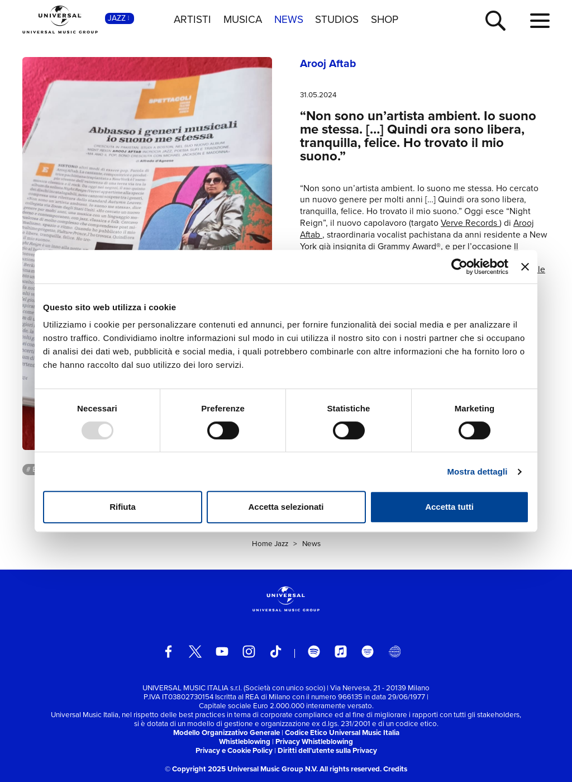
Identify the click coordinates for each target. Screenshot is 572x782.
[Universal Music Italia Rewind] (395, 651)
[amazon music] (368, 651)
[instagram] (249, 651)
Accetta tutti (449, 506)
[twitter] (195, 651)
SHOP (384, 19)
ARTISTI (192, 19)
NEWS (288, 19)
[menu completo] (540, 21)
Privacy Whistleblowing (314, 741)
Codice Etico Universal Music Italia (342, 732)
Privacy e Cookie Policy (234, 750)
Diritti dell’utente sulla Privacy (327, 750)
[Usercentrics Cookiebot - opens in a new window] (459, 266)
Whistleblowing (244, 741)
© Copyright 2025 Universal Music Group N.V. (241, 769)
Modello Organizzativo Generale (226, 732)
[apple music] (341, 651)
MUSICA (242, 19)
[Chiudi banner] (525, 267)
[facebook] (168, 651)
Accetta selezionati (285, 506)
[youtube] (222, 651)
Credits (395, 769)
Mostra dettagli (477, 471)
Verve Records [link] (470, 222)
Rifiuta (122, 506)
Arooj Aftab (328, 63)
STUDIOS (337, 19)
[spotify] (314, 651)
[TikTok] (276, 651)
